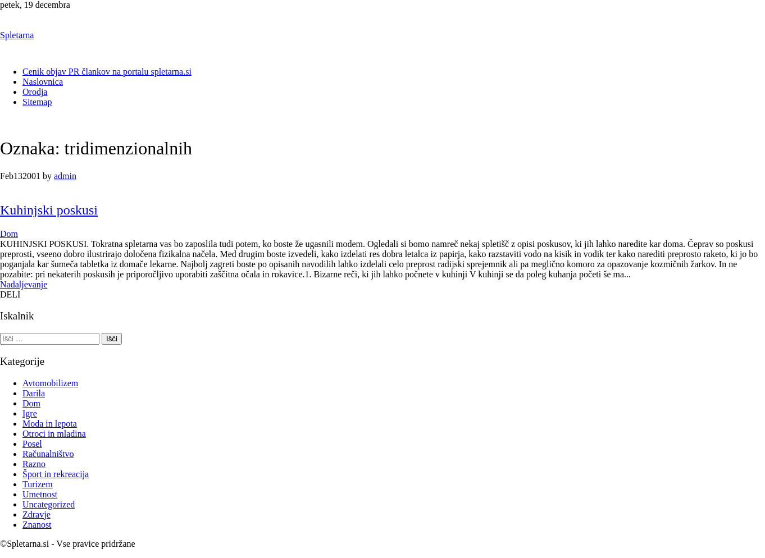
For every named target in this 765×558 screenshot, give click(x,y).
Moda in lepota (49, 423)
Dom (9, 234)
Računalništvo (48, 454)
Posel (32, 444)
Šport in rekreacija (55, 474)
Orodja (34, 92)
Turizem (37, 484)
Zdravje (36, 514)
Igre (29, 413)
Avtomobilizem (50, 383)
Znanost (37, 524)
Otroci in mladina (54, 433)
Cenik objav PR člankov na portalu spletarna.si (107, 71)
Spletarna (17, 35)
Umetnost (39, 494)
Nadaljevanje (23, 284)
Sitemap (37, 102)
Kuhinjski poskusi (49, 210)
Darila (33, 393)
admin (65, 176)
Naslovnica (42, 81)
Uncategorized (48, 504)
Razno (33, 464)
